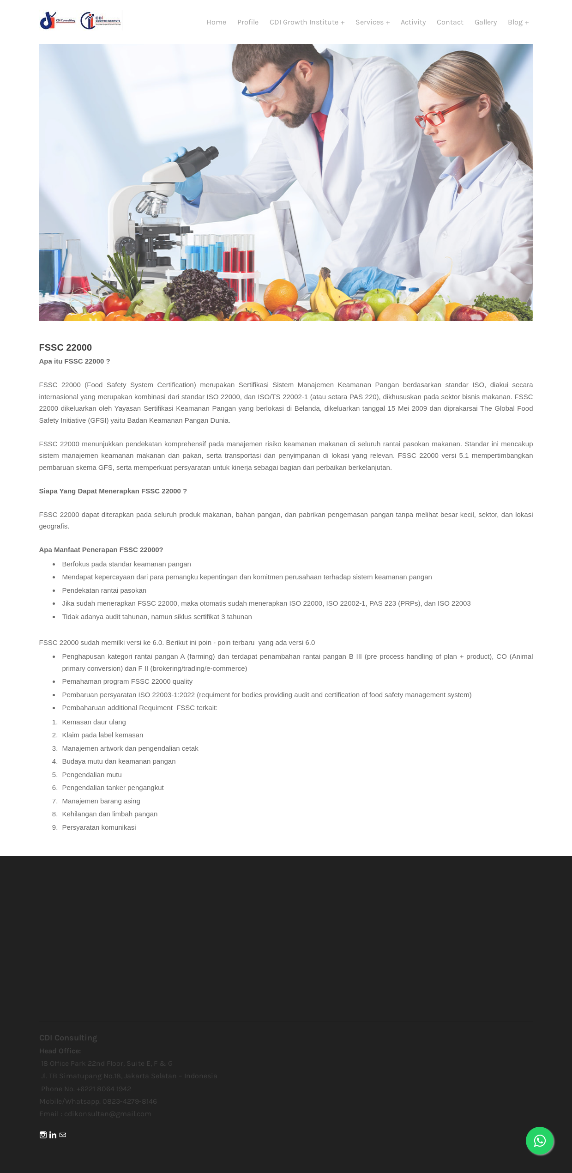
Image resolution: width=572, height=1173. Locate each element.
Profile (248, 22)
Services (370, 22)
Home (216, 22)
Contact (450, 22)
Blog (516, 22)
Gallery (486, 22)
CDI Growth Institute (305, 22)
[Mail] (62, 1135)
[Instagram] (43, 1135)
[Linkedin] (52, 1135)
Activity (413, 22)
